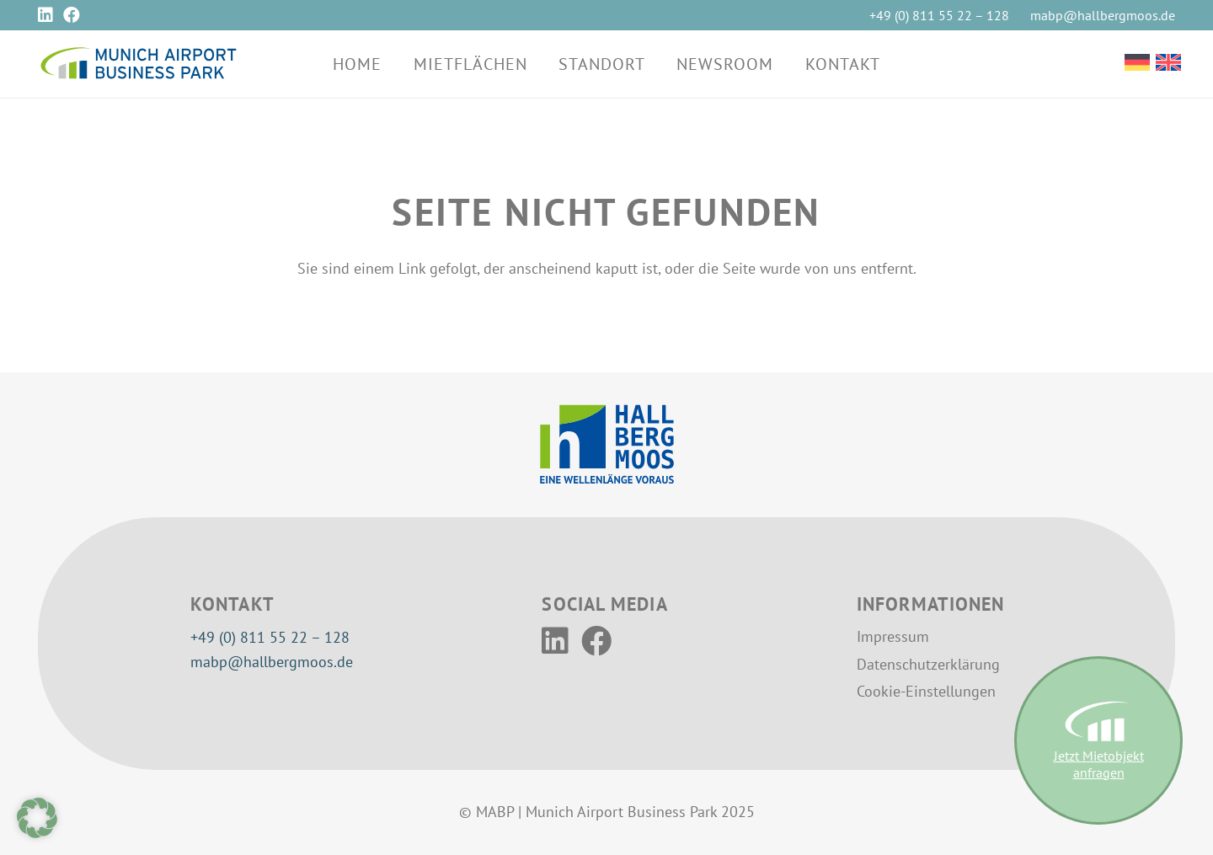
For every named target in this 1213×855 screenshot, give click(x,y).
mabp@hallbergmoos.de (271, 661)
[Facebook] (71, 15)
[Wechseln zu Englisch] (1168, 64)
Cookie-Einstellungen (926, 691)
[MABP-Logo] (138, 64)
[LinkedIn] (45, 15)
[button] (37, 818)
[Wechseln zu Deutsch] (1137, 64)
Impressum (893, 636)
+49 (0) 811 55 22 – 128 (270, 637)
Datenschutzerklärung (928, 664)
